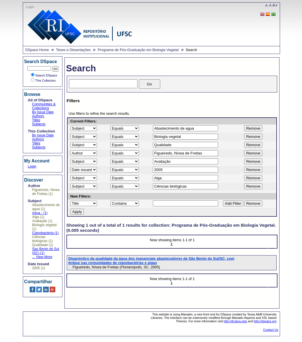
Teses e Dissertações (73, 50)
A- (266, 5)
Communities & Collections (44, 106)
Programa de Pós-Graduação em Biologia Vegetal (138, 50)
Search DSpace (44, 75)
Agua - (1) (40, 213)
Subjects (39, 124)
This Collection (43, 80)
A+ (275, 5)
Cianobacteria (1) (45, 233)
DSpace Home (37, 50)
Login (30, 7)
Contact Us (270, 329)
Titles (36, 120)
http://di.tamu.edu (235, 321)
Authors (38, 116)
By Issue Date (43, 112)
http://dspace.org (265, 321)
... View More (42, 257)
